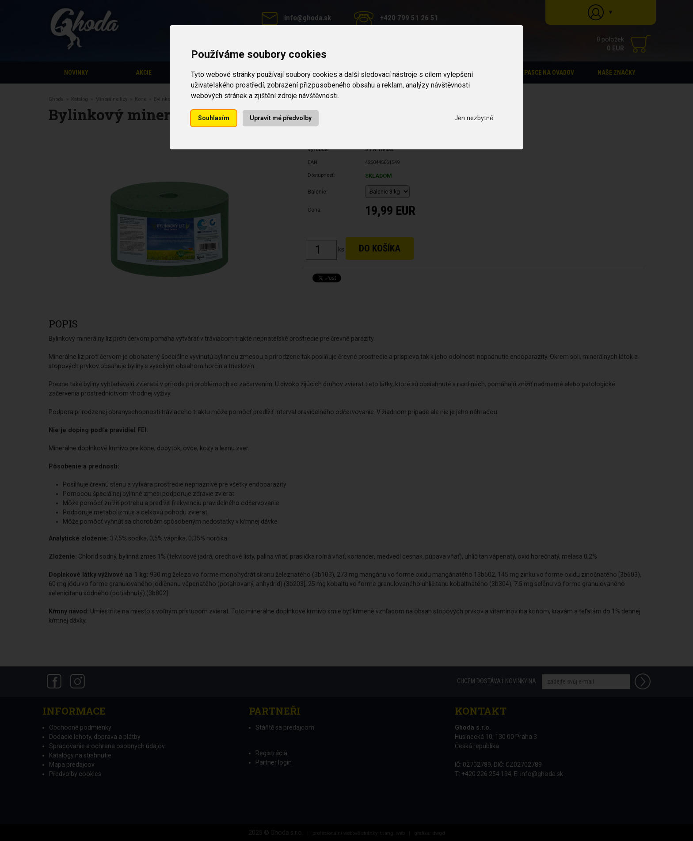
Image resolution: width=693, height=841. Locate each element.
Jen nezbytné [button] (473, 118)
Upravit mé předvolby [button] (281, 118)
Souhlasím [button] (213, 118)
